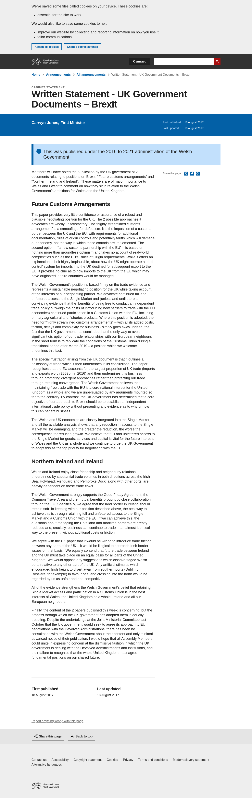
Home (36, 74)
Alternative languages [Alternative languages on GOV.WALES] (47, 764)
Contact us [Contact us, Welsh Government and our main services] (39, 759)
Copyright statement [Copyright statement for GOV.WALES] (88, 759)
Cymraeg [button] (139, 61)
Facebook (192, 174)
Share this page (50, 736)
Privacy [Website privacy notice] (128, 759)
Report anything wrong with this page (57, 721)
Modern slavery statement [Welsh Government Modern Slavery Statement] (191, 759)
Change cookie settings (82, 46)
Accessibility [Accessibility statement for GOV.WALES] (60, 759)
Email (198, 174)
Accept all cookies (47, 46)
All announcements (91, 74)
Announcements (58, 74)
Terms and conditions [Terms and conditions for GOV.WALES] (153, 759)
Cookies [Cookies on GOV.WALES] (112, 759)
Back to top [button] (84, 736)
